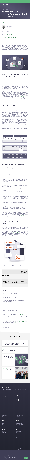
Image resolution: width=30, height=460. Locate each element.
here (11, 318)
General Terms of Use (18, 431)
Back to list (4, 22)
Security (3, 416)
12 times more (22, 96)
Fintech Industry (4, 433)
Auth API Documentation (19, 423)
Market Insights (9, 34)
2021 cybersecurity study (14, 99)
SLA (16, 433)
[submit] (13, 451)
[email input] (8, 451)
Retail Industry (3, 436)
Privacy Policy (17, 432)
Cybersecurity (6, 37)
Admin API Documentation (19, 424)
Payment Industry (4, 432)
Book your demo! (24, 1)
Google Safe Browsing (20, 314)
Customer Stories (18, 417)
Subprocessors (18, 436)
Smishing (18, 37)
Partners (3, 425)
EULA (16, 437)
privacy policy (7, 452)
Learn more (20, 458)
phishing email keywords (16, 232)
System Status (17, 425)
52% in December (24, 215)
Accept (26, 458)
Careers (3, 423)
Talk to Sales (20, 452)
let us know (16, 322)
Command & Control (4, 415)
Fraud (10, 37)
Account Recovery (18, 416)
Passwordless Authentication (19, 415)
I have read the (5, 452)
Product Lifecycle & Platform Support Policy (7, 441)
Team (2, 424)
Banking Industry (4, 431)
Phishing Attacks (13, 37)
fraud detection (21, 321)
